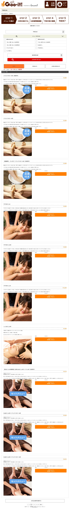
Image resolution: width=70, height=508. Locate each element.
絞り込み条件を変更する (36, 500)
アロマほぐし (40, 47)
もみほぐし (40, 45)
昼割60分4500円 (41, 39)
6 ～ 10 (37, 504)
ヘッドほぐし (9, 50)
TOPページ (27, 506)
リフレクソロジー (10, 47)
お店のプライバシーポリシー (39, 506)
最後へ (41, 504)
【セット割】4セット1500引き (44, 42)
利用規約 (32, 506)
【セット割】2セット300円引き (12, 42)
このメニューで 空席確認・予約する (51, 88)
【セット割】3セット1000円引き (13, 45)
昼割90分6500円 (9, 39)
